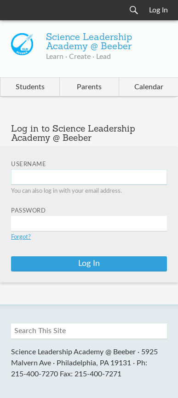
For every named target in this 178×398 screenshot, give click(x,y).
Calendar (148, 87)
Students (30, 87)
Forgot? (21, 237)
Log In (158, 10)
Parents (89, 87)
